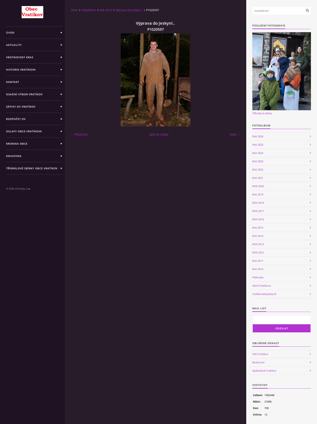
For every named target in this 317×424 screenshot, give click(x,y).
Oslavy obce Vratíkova (24, 131)
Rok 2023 (257, 161)
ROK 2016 (258, 219)
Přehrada (257, 277)
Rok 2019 (257, 194)
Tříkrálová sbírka (262, 113)
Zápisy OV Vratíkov (21, 106)
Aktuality (14, 45)
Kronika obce (16, 143)
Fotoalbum (88, 10)
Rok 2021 (257, 178)
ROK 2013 (258, 244)
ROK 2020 (258, 186)
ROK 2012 (258, 252)
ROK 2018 (258, 203)
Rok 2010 (106, 10)
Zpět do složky (158, 134)
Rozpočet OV (16, 119)
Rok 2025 (257, 144)
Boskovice (258, 362)
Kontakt (12, 82)
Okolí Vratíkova (261, 285)
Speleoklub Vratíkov (264, 370)
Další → (235, 134)
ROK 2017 (258, 211)
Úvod (10, 32)
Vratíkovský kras (19, 57)
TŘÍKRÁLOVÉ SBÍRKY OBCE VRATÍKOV (32, 168)
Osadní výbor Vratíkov (24, 94)
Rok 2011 (257, 261)
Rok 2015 (257, 227)
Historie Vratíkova (21, 69)
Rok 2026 (257, 136)
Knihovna (14, 156)
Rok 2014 (257, 236)
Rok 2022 (257, 169)
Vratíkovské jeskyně (264, 294)
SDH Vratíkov (260, 354)
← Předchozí (79, 134)
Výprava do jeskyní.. (129, 10)
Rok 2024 (257, 153)
